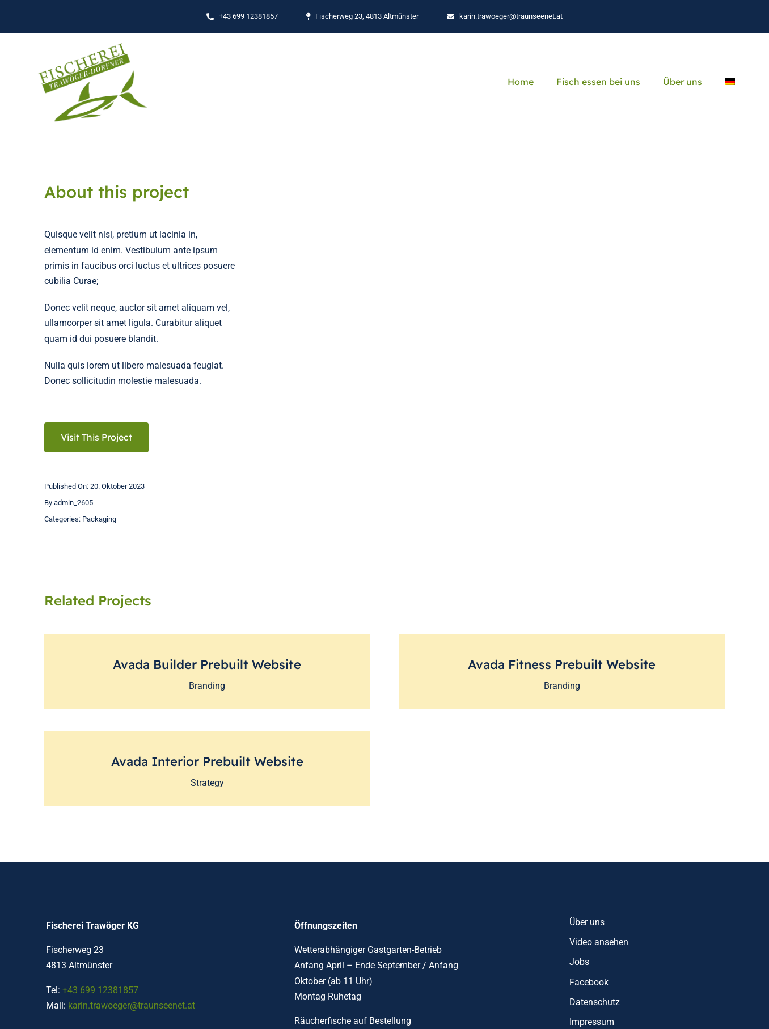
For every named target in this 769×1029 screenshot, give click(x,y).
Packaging (99, 519)
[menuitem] (730, 81)
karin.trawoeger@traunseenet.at (131, 1005)
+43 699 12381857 (100, 990)
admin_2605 (73, 502)
